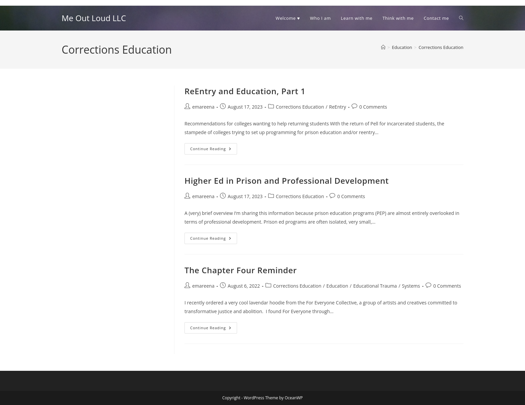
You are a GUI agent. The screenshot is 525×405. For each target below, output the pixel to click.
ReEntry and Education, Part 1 (244, 91)
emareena (203, 107)
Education (337, 286)
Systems (411, 286)
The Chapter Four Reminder (240, 270)
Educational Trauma (375, 286)
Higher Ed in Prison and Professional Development (286, 180)
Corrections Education (441, 47)
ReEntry (337, 107)
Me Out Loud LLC (94, 17)
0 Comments (373, 107)
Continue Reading (213, 150)
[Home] (383, 47)
